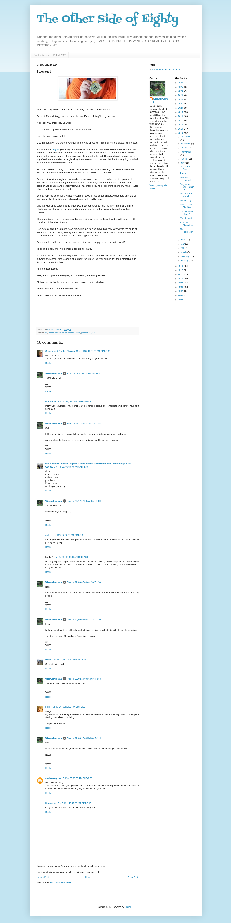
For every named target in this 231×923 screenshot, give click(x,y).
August (184, 159)
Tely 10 (56, 149)
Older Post (133, 877)
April (183, 248)
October (185, 147)
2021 (181, 103)
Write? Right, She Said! (186, 206)
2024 (181, 91)
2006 (181, 295)
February (185, 256)
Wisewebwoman (53, 373)
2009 (181, 282)
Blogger (128, 907)
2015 (181, 129)
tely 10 (92, 333)
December (185, 136)
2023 (181, 95)
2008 (181, 287)
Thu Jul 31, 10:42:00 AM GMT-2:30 (74, 803)
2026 (181, 82)
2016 (181, 124)
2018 (181, 116)
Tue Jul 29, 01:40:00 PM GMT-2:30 (69, 659)
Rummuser (51, 803)
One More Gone (185, 167)
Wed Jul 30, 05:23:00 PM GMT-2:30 (75, 778)
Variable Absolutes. (186, 223)
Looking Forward (185, 178)
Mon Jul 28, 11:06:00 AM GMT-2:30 (93, 351)
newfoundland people (71, 333)
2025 (181, 87)
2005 (181, 299)
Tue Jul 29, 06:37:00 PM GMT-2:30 (84, 738)
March (184, 252)
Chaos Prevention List (186, 232)
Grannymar (51, 401)
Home (88, 877)
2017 (181, 120)
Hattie (48, 659)
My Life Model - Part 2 (187, 212)
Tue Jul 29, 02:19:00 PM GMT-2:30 (84, 679)
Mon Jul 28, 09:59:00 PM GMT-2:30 (71, 467)
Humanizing (185, 200)
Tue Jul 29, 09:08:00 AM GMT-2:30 (84, 619)
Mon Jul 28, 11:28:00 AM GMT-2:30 (84, 373)
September (186, 152)
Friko (48, 707)
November (186, 143)
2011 (181, 274)
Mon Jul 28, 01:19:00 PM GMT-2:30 (75, 401)
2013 (181, 266)
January (185, 260)
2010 (181, 278)
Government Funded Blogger (60, 351)
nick (47, 535)
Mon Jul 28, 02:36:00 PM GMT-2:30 (84, 423)
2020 (181, 108)
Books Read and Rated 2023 (50, 55)
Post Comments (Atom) (61, 882)
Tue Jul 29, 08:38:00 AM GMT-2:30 (71, 557)
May (183, 244)
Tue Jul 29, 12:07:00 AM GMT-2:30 (84, 501)
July (183, 163)
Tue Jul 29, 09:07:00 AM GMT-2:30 (84, 582)
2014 (181, 133)
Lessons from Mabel (186, 194)
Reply (48, 363)
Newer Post (43, 877)
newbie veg (51, 778)
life (46, 333)
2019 (181, 112)
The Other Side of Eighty (107, 19)
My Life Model (187, 218)
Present (183, 173)
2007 (181, 291)
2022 (181, 99)
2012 (181, 270)
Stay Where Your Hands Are (187, 187)
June (183, 240)
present (84, 333)
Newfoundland (54, 333)
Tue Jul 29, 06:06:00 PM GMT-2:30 (68, 707)
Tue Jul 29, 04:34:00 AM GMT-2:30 (67, 535)
